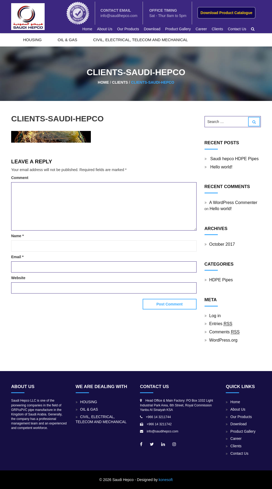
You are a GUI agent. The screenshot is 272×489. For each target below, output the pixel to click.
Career (201, 29)
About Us (104, 29)
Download (152, 29)
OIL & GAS (67, 39)
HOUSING (32, 39)
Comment (19, 178)
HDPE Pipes (221, 280)
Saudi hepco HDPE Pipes (234, 158)
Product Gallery (178, 29)
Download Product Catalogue (226, 13)
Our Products (128, 29)
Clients (217, 29)
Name (17, 236)
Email (17, 257)
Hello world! (221, 167)
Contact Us (237, 29)
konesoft (166, 480)
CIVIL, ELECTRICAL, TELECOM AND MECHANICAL (140, 39)
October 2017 (222, 244)
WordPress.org (223, 340)
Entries (220, 323)
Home (87, 29)
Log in (215, 315)
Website (18, 278)
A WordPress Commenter (233, 202)
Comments (224, 332)
